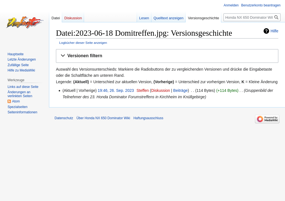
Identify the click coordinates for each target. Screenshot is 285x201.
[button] (167, 56)
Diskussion (160, 90)
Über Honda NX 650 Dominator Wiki (103, 118)
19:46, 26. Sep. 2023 (116, 90)
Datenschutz (64, 118)
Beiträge (180, 90)
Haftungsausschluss (148, 118)
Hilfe (274, 31)
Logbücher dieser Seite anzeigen (83, 42)
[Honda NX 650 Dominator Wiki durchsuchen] (252, 17)
